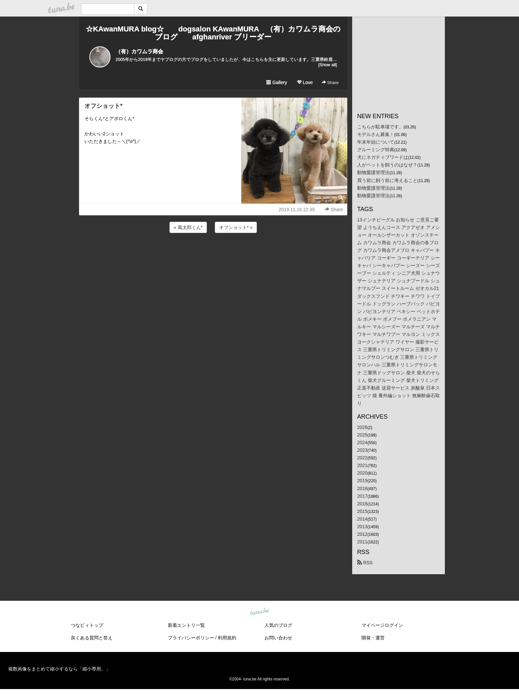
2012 (362, 534)
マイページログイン (382, 625)
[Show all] (327, 64)
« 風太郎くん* (188, 227)
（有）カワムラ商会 (139, 51)
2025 (362, 435)
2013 (362, 526)
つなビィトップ (87, 625)
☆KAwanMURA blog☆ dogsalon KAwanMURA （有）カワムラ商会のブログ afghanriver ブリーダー (213, 33)
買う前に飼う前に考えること (387, 180)
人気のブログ (278, 625)
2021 (362, 465)
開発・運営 (373, 637)
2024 (362, 442)
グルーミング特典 (375, 149)
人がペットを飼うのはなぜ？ (387, 164)
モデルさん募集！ (375, 134)
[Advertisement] (213, 252)
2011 (362, 541)
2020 (362, 473)
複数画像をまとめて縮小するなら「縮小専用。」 (59, 668)
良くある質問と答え (92, 637)
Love (305, 82)
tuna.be (259, 612)
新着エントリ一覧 (186, 625)
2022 (362, 457)
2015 (362, 511)
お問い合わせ (278, 637)
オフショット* (103, 106)
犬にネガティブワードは (382, 157)
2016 (362, 503)
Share (330, 82)
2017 (362, 496)
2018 (362, 488)
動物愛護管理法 (373, 172)
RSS (365, 562)
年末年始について (375, 142)
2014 (362, 519)
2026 (362, 427)
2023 (362, 450)
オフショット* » (236, 227)
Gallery (276, 82)
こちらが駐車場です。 (380, 126)
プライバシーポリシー (191, 637)
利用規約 (227, 637)
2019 (362, 480)
